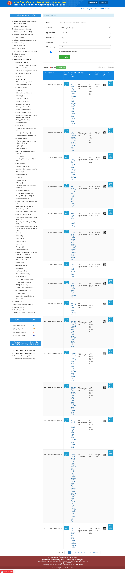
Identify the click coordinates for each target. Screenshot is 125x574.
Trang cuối (96, 552)
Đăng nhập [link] (93, 2)
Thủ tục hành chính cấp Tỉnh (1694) (24, 350)
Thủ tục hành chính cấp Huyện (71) (24, 353)
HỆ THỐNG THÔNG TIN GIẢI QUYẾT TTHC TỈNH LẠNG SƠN (40, 2)
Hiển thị (101, 67)
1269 (33, 329)
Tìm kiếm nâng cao (50, 15)
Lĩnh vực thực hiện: (50, 33)
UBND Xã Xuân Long (107, 9)
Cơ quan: (49, 27)
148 (33, 325)
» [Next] (90, 552)
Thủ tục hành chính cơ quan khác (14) (25, 358)
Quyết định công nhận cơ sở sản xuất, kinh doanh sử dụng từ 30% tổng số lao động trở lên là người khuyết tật (73, 246)
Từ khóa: (49, 23)
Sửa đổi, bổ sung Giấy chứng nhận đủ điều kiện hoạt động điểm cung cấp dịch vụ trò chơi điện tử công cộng (73, 367)
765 (33, 332)
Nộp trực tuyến (110, 83)
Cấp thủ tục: (50, 42)
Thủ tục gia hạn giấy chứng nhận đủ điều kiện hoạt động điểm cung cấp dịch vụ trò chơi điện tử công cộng (73, 400)
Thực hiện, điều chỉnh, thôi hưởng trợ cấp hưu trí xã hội (73, 220)
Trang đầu (60, 552)
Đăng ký (103, 2)
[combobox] (85, 27)
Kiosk (96, 9)
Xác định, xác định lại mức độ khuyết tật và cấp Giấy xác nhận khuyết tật (73, 196)
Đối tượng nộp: (50, 47)
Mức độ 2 (67, 231)
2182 (33, 335)
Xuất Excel (61, 67)
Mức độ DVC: (50, 37)
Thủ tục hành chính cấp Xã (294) (24, 356)
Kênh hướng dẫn (86, 9)
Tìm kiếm (65, 57)
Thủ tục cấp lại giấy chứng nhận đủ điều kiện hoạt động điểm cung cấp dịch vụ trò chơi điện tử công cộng (73, 434)
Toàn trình (66, 282)
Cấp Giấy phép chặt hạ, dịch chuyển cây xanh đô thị (73, 290)
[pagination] (105, 67)
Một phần (66, 84)
